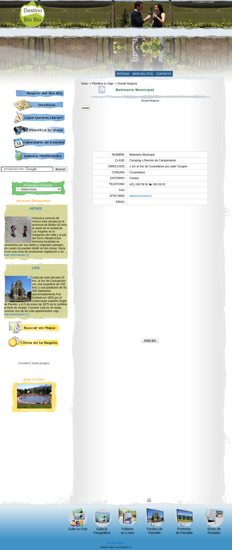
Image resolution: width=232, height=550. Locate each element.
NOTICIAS (123, 73)
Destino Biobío (116, 543)
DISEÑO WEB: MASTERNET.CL (116, 547)
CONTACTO (163, 73)
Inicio (84, 83)
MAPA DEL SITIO (142, 73)
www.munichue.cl (141, 196)
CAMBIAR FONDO (203, 2)
